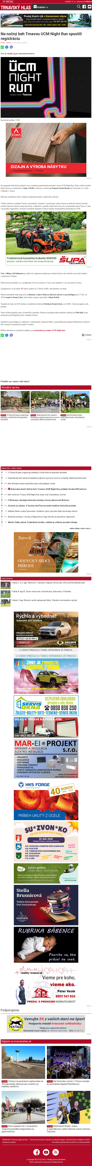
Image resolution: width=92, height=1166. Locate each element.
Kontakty (55, 1142)
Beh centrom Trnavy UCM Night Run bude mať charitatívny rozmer (37, 494)
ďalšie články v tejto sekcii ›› (80, 528)
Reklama (81, 1139)
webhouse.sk (57, 1162)
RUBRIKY (41, 7)
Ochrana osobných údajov (55, 1139)
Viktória (88, 1)
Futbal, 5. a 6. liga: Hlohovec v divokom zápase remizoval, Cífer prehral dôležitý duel (48, 583)
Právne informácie (37, 1139)
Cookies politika (83, 1142)
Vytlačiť (86, 335)
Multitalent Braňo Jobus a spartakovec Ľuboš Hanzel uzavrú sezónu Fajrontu (68, 1129)
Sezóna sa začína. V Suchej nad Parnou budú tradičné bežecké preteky (42, 505)
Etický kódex (72, 1139)
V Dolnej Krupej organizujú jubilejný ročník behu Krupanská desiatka (15, 417)
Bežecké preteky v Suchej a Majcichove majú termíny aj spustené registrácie (41, 517)
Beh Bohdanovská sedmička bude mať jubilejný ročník (73, 417)
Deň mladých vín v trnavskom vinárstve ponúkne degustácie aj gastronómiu (19, 1129)
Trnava (4, 1081)
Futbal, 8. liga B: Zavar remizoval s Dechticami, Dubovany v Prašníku (41, 591)
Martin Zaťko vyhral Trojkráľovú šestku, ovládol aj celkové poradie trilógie (42, 522)
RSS (87, 1139)
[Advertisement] (23, 360)
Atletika (8, 42)
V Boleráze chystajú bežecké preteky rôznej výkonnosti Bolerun (38, 500)
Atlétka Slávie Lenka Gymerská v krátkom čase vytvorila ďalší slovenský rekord (42, 511)
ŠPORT (3, 42)
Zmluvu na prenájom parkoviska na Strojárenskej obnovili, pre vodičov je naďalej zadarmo (22, 1084)
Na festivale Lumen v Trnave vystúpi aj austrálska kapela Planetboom (68, 1082)
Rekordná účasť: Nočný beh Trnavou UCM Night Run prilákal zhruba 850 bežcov (47, 489)
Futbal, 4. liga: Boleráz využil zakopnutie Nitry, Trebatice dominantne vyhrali (44, 600)
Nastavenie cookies (68, 1142)
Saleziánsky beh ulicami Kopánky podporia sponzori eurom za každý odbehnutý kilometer (45, 417)
